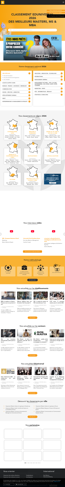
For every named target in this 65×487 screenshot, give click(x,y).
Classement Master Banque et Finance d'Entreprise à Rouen (48, 408)
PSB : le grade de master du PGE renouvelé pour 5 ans (40, 302)
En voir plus (32, 317)
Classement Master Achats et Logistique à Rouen (47, 406)
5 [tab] (31, 463)
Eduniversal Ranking (48, 477)
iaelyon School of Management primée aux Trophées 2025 (24, 378)
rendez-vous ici (57, 481)
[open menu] (63, 2)
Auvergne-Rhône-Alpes (12, 132)
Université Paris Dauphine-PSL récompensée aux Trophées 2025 (40, 378)
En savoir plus (32, 280)
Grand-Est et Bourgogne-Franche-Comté (12, 156)
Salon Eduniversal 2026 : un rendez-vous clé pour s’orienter (8, 378)
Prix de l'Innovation (8, 75)
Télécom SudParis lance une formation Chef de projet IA (24, 302)
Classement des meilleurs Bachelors (11, 475)
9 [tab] (38, 463)
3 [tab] (28, 463)
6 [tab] (33, 463)
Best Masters (46, 475)
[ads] (32, 60)
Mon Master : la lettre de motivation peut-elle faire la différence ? (24, 340)
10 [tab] (39, 463)
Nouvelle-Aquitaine (52, 156)
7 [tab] (35, 463)
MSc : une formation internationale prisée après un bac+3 (8, 340)
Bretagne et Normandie (32, 132)
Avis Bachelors (29, 477)
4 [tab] (30, 463)
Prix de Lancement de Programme (11, 77)
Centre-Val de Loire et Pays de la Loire (52, 132)
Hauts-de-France (32, 156)
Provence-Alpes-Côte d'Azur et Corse (32, 179)
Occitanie (12, 179)
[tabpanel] (13, 445)
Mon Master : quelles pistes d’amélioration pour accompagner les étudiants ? (40, 340)
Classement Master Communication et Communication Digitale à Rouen (48, 412)
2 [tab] (26, 463)
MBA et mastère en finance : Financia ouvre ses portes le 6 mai (8, 303)
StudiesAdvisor (29, 475)
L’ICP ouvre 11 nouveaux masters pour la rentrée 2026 (57, 302)
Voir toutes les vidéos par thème (32, 251)
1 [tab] (25, 463)
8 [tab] (36, 463)
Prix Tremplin (7, 79)
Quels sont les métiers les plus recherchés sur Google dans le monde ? (57, 340)
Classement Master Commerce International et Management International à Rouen (16, 412)
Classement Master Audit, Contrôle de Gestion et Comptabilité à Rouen (17, 408)
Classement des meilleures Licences (11, 477)
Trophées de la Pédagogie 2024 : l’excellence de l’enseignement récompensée (57, 378)
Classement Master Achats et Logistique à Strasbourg (18, 406)
